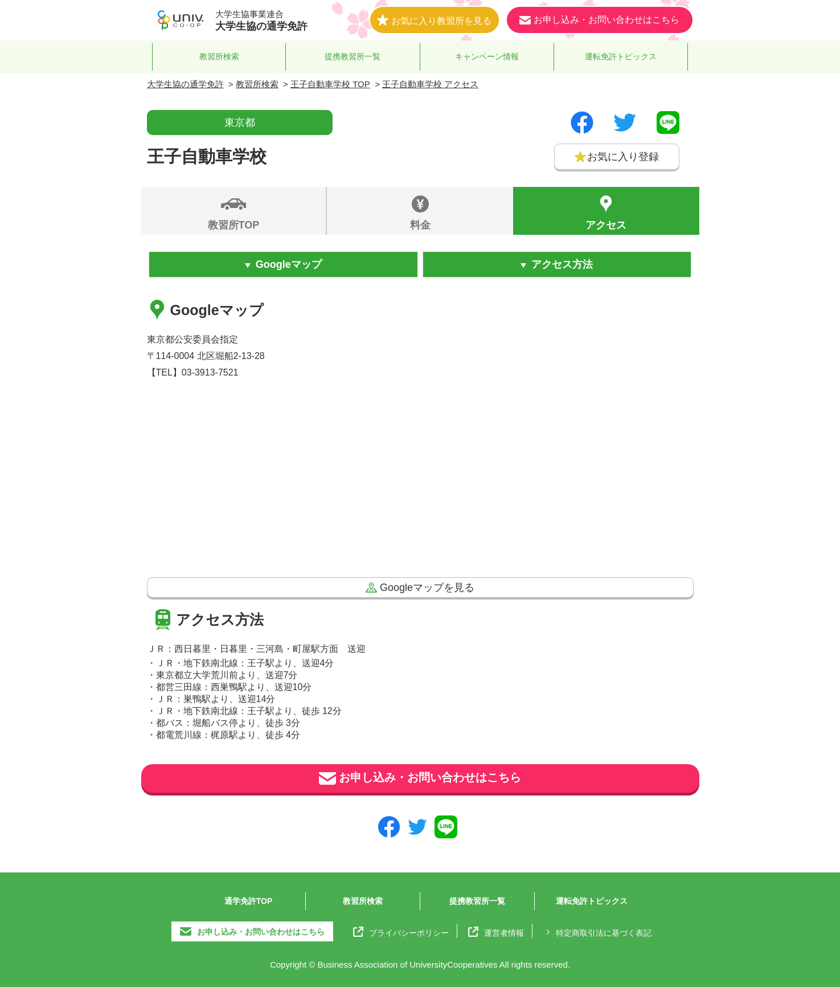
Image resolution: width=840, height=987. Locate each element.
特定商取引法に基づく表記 (597, 932)
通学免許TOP (248, 901)
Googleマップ (289, 264)
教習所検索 (219, 56)
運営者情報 (496, 932)
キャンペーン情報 (487, 56)
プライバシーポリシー (401, 932)
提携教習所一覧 (352, 56)
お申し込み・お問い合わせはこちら (420, 778)
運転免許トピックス (621, 56)
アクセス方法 (562, 264)
